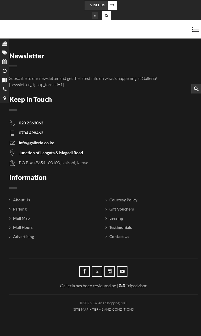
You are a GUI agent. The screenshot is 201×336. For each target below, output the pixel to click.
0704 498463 (31, 132)
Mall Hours (23, 227)
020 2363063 (31, 122)
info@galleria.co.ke (36, 142)
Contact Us (119, 236)
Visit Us (97, 5)
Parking (20, 209)
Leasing (116, 218)
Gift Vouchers (121, 209)
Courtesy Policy (123, 199)
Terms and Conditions (113, 309)
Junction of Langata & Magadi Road (51, 152)
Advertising (23, 236)
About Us (21, 199)
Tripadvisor (133, 285)
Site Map (80, 309)
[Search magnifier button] (196, 88)
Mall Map (21, 218)
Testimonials (120, 227)
